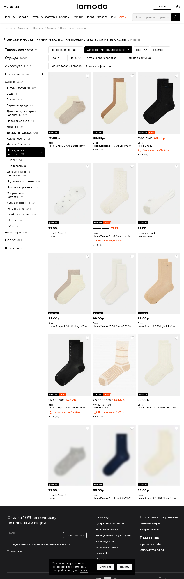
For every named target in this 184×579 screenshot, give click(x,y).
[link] (92, 6)
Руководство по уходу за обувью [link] (113, 535)
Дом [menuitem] (113, 17)
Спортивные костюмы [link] (15, 195)
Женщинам (13, 6)
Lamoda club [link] (102, 553)
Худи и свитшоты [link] (18, 203)
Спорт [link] (10, 240)
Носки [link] (13, 160)
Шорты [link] (12, 220)
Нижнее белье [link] (16, 144)
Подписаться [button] (75, 535)
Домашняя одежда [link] (19, 133)
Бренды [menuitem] (64, 17)
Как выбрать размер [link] (107, 529)
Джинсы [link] (12, 127)
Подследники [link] (18, 166)
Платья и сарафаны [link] (19, 187)
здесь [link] (84, 574)
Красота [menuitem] (101, 17)
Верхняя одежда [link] (17, 105)
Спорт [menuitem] (90, 17)
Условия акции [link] (15, 551)
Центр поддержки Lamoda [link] (110, 523)
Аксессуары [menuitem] (49, 17)
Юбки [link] (11, 226)
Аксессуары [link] (15, 66)
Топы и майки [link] (16, 209)
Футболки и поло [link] (18, 214)
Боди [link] (10, 93)
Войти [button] (162, 6)
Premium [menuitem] (78, 17)
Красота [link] (12, 248)
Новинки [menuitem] (9, 17)
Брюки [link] (11, 99)
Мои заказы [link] (102, 559)
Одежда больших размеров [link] (18, 173)
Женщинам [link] (23, 28)
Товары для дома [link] (19, 50)
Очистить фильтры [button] (98, 66)
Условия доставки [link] (105, 541)
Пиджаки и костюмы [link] (20, 181)
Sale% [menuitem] (122, 17)
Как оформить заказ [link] (107, 547)
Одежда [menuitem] (23, 17)
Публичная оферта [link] (150, 523)
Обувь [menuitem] (34, 17)
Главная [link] (8, 28)
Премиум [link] (38, 28)
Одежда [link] (51, 28)
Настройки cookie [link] (149, 529)
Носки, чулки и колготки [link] (73, 28)
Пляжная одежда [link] (18, 121)
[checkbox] (47, 545)
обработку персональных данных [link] (52, 544)
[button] (175, 17)
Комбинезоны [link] (16, 138)
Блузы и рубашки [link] (18, 88)
